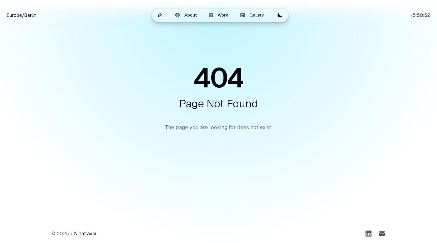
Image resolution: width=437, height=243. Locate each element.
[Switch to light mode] (280, 15)
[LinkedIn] (368, 234)
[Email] (382, 234)
